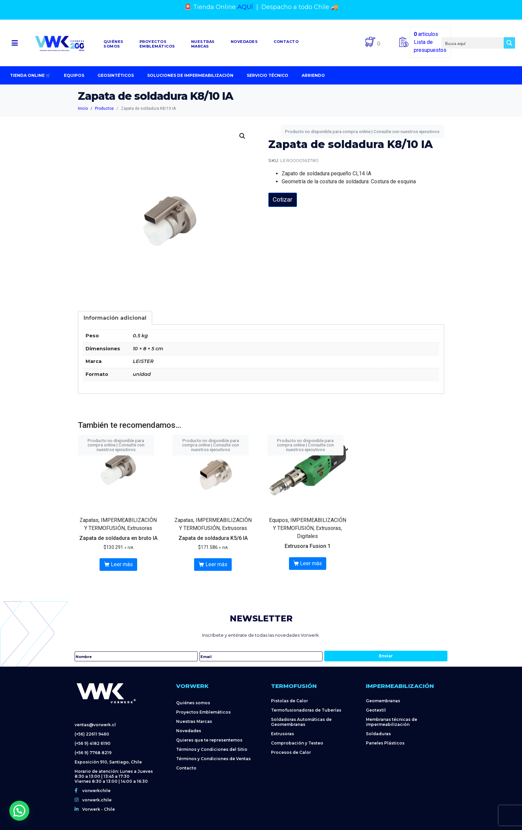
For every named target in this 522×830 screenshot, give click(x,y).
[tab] (115, 318)
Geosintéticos (116, 75)
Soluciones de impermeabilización (190, 75)
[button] (15, 43)
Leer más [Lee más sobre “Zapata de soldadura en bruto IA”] (122, 564)
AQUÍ (245, 7)
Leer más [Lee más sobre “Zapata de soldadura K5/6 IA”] (216, 564)
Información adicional (115, 318)
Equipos (74, 75)
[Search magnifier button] (509, 43)
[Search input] (473, 43)
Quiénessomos (114, 44)
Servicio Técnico (267, 75)
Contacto (286, 41)
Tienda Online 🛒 (30, 75)
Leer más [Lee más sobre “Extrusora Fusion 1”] (311, 563)
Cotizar (283, 199)
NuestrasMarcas (203, 44)
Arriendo (313, 75)
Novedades (244, 41)
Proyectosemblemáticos (157, 44)
